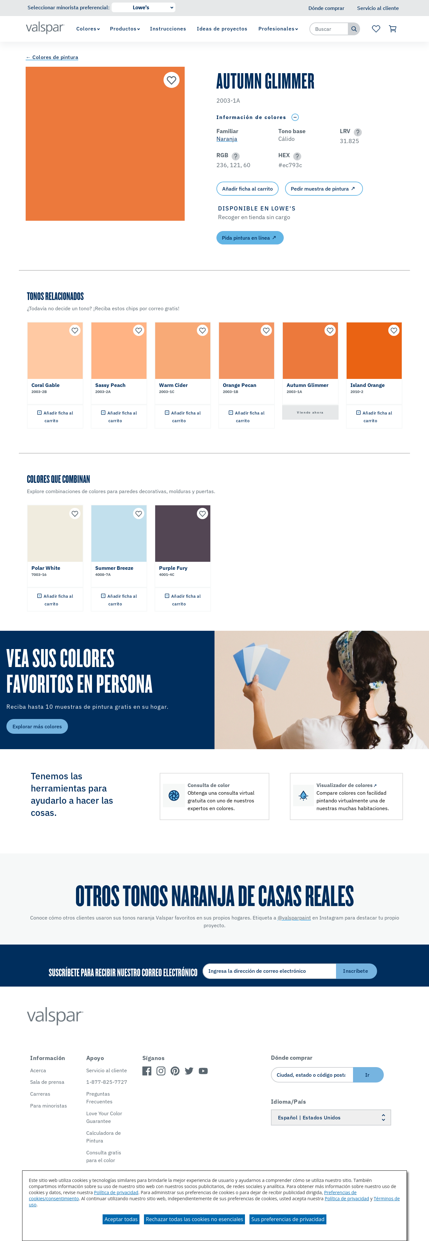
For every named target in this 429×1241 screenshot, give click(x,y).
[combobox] (329, 28)
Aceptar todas (121, 1219)
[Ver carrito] (393, 29)
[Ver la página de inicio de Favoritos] (376, 29)
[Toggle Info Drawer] (295, 117)
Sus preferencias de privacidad (287, 1219)
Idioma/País (288, 1101)
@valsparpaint (294, 917)
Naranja (226, 138)
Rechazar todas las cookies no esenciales (194, 1219)
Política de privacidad (116, 1192)
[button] (356, 132)
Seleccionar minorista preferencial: (69, 7)
